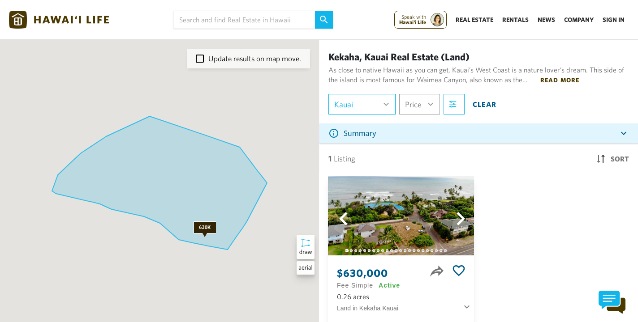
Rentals (515, 19)
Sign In (614, 19)
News (546, 19)
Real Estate (474, 19)
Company (579, 19)
